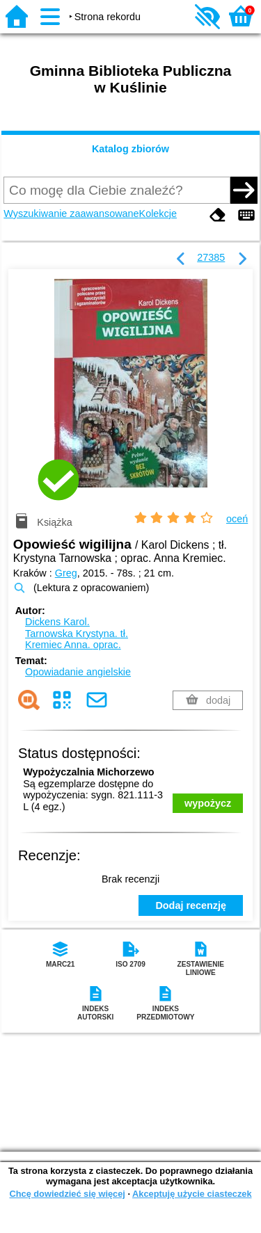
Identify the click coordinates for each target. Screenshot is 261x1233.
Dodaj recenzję (190, 905)
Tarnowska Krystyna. (76, 633)
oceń (237, 518)
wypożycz (207, 803)
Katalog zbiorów (130, 148)
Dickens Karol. (57, 621)
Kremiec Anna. (73, 644)
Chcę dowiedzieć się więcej (67, 1193)
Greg (66, 573)
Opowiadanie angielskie (78, 671)
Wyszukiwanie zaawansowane (71, 213)
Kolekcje (158, 213)
